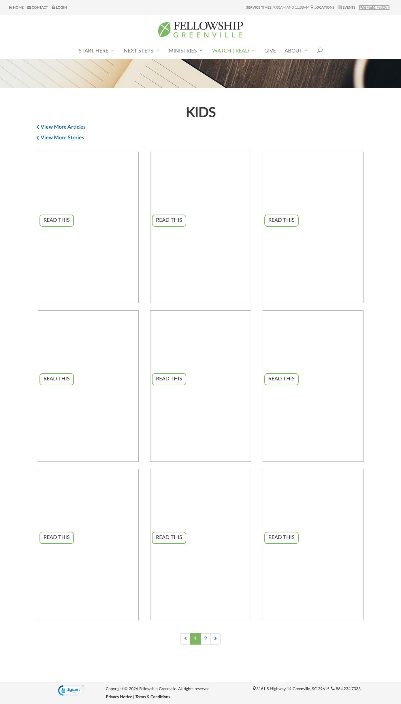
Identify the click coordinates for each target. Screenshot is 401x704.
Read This (57, 220)
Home (16, 7)
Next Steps (142, 51)
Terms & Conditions (152, 697)
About (297, 51)
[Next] (215, 639)
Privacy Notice (119, 697)
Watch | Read (234, 51)
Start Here (97, 51)
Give (270, 51)
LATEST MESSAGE (374, 7)
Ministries (186, 51)
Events (346, 7)
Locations (322, 7)
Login (59, 7)
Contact (37, 7)
